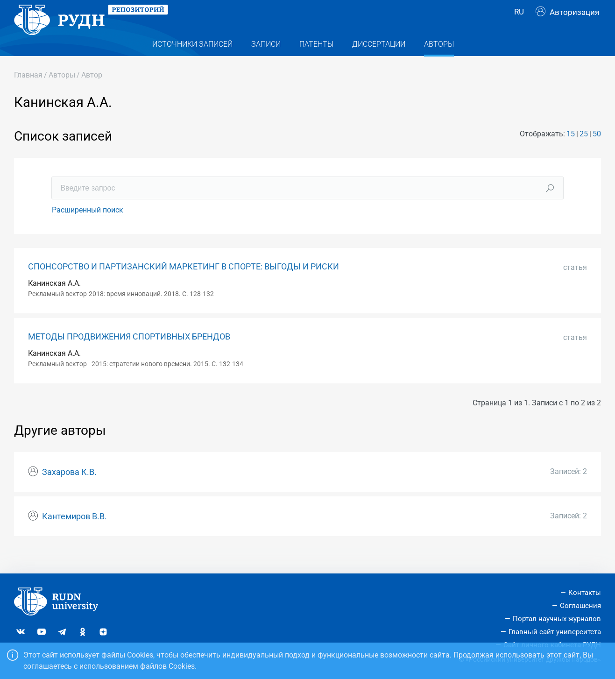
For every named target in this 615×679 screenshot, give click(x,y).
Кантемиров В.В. (74, 535)
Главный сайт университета (555, 632)
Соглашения (580, 605)
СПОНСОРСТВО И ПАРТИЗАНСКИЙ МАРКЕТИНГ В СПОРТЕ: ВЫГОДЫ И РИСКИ (183, 285)
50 (597, 152)
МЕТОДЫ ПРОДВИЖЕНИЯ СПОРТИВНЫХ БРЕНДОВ (129, 355)
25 (584, 152)
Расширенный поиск (87, 228)
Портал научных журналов (557, 619)
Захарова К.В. (69, 490)
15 (570, 152)
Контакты (584, 592)
